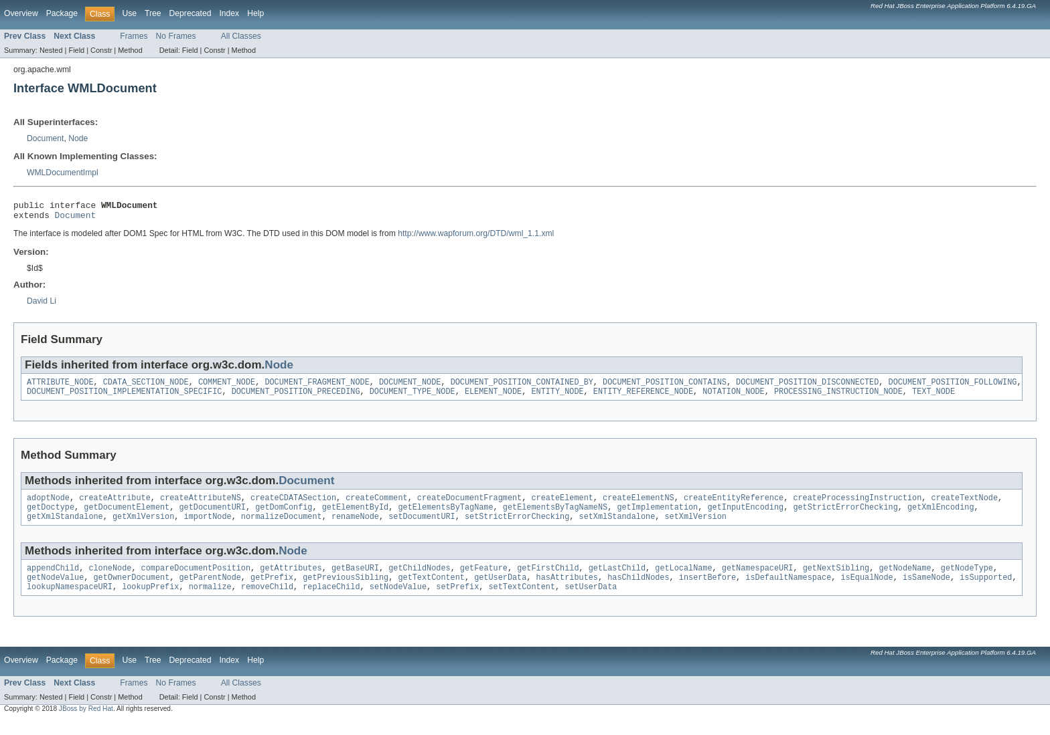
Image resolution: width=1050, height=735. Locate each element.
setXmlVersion (695, 527)
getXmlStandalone (65, 527)
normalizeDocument (281, 527)
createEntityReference (733, 505)
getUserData (500, 590)
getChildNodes (419, 579)
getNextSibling (835, 579)
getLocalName (683, 579)
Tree (153, 13)
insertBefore (707, 590)
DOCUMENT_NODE (410, 387)
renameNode (355, 527)
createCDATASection (293, 505)
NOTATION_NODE (733, 398)
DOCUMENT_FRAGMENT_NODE (317, 387)
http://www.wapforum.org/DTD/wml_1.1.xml (476, 237)
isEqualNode (866, 590)
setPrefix (457, 601)
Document (45, 138)
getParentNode (209, 590)
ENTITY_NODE (557, 398)
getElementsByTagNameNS (555, 516)
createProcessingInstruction (857, 505)
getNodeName (905, 579)
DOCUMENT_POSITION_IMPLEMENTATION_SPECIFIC (124, 398)
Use (129, 13)
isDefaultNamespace (788, 590)
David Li (41, 305)
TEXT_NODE (933, 398)
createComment (376, 505)
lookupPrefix (150, 601)
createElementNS (638, 505)
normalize (210, 601)
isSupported (986, 590)
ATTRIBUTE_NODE (60, 387)
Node (78, 138)
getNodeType (967, 579)
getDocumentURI (212, 516)
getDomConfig (283, 516)
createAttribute (115, 505)
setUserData (591, 601)
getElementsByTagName (445, 516)
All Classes (241, 36)
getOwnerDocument (132, 590)
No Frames (176, 36)
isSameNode (926, 590)
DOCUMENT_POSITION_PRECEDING (296, 398)
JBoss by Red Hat (86, 723)
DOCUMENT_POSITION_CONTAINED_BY (522, 387)
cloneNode (109, 579)
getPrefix (271, 590)
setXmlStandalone (617, 527)
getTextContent (431, 590)
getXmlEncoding (940, 516)
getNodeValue (55, 590)
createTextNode (964, 505)
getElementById (355, 516)
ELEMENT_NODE (493, 398)
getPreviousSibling (345, 590)
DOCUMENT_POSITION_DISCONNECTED (807, 387)
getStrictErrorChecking (845, 516)
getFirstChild (548, 579)
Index (229, 13)
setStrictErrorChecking (517, 527)
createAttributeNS (200, 505)
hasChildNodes (638, 590)
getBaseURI (355, 579)
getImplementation (657, 516)
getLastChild (617, 579)
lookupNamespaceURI (69, 601)
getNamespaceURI (758, 579)
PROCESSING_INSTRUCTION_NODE (838, 398)
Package (62, 13)
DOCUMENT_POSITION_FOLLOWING (952, 387)
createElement (562, 505)
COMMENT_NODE (226, 387)
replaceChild (331, 601)
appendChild (53, 579)
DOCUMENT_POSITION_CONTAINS (665, 387)
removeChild (267, 601)
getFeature (484, 579)
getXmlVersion (143, 527)
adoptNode (48, 505)
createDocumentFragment (469, 505)
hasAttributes (566, 590)
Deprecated (190, 13)
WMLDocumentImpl (62, 172)
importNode (208, 527)
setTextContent (521, 601)
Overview (21, 13)
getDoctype (50, 516)
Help (255, 13)
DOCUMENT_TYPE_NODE (412, 398)
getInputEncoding (745, 516)
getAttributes (290, 579)
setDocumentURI (421, 527)
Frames (133, 36)
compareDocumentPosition (195, 579)
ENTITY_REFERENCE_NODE (643, 398)
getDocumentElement (126, 516)
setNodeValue (398, 601)
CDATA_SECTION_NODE (146, 387)
